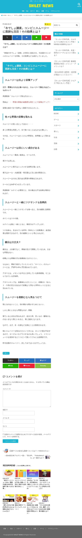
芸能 (23, 11)
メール (6, 418)
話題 (43, 11)
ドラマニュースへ (55, 11)
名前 (5, 409)
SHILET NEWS (41, 5)
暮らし (38, 11)
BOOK (56, 108)
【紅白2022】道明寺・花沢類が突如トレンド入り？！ (65, 69)
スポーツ (32, 11)
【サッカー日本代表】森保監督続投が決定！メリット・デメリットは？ (65, 60)
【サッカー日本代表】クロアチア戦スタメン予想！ (65, 77)
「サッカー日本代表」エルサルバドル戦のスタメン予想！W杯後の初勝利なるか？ (65, 41)
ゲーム (47, 11)
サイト (5, 426)
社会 (27, 11)
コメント (7, 389)
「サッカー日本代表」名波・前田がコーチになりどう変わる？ (65, 51)
